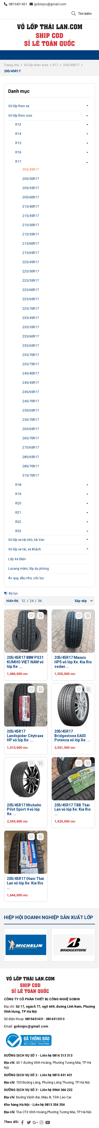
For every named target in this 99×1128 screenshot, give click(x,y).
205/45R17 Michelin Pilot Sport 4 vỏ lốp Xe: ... (24, 809)
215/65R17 (30, 253)
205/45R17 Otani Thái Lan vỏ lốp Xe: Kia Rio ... (25, 883)
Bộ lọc (11, 593)
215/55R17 (30, 234)
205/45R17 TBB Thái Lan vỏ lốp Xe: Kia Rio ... (72, 809)
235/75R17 (30, 364)
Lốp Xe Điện (17, 559)
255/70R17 (30, 420)
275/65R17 (30, 447)
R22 (18, 522)
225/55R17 (30, 280)
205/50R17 (30, 179)
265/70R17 (30, 438)
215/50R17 (30, 225)
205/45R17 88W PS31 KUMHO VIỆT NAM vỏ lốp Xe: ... (25, 662)
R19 (18, 494)
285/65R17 (30, 457)
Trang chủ (11, 65)
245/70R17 (30, 401)
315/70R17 (30, 475)
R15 (18, 143)
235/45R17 (30, 318)
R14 (18, 134)
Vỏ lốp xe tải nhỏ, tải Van (26, 540)
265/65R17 (30, 429)
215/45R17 (30, 216)
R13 (18, 124)
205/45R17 (71, 65)
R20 (18, 503)
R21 (18, 512)
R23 (18, 531)
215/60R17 (30, 243)
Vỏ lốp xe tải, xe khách (24, 549)
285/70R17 (30, 466)
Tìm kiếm (82, 13)
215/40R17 (30, 206)
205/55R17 (30, 188)
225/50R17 (30, 271)
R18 (18, 485)
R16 (18, 152)
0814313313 (55, 1019)
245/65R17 (30, 392)
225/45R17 (30, 262)
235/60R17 (30, 336)
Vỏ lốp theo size (36, 65)
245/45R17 (30, 383)
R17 (55, 65)
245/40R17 (30, 373)
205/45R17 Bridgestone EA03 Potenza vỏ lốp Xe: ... (72, 735)
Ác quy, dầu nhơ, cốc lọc (26, 578)
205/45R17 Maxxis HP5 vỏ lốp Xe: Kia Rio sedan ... (73, 662)
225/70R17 (30, 308)
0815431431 (15, 4)
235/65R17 (30, 346)
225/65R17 (30, 299)
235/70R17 (30, 355)
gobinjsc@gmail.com (48, 4)
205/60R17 (30, 197)
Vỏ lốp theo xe (18, 106)
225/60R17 (30, 290)
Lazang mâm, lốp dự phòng (28, 568)
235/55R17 (30, 327)
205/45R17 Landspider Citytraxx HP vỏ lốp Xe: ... (25, 735)
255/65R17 (30, 410)
